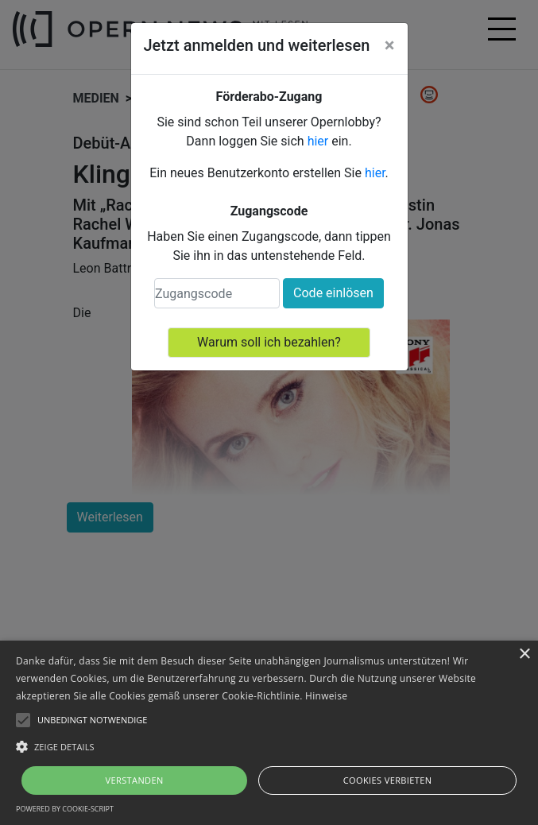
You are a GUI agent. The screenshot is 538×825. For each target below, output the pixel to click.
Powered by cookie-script (65, 809)
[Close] (390, 45)
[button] (269, 746)
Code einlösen (333, 292)
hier (318, 141)
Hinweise (326, 696)
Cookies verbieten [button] (387, 780)
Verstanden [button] (134, 780)
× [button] (524, 654)
